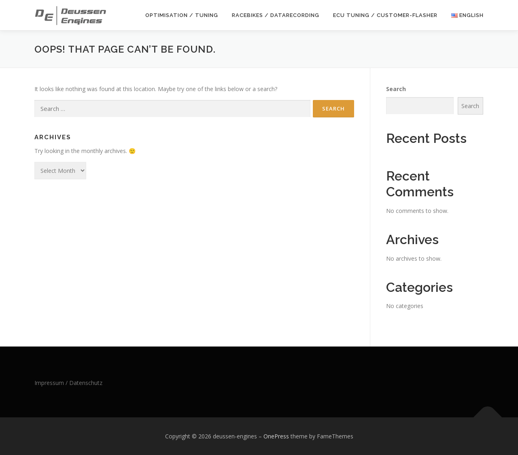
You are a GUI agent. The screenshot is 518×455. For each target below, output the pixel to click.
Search (396, 89)
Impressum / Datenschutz (68, 383)
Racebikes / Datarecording (275, 15)
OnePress (276, 436)
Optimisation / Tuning (181, 15)
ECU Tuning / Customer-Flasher (385, 15)
